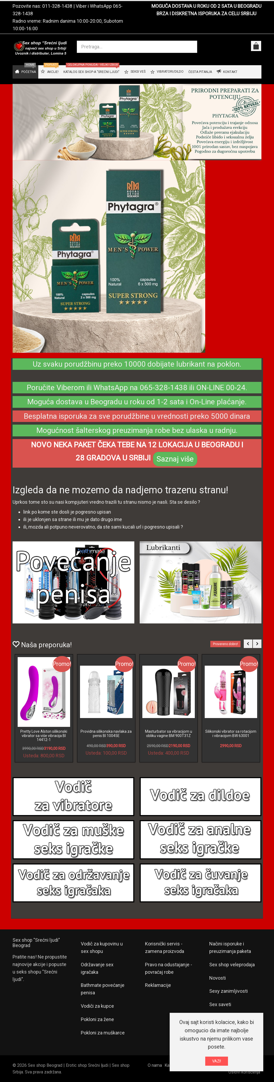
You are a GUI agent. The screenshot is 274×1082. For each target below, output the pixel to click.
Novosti (217, 978)
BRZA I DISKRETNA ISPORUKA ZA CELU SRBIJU (206, 13)
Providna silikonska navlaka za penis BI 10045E (106, 733)
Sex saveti (220, 1004)
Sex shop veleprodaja (232, 964)
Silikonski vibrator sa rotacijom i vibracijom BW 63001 (230, 733)
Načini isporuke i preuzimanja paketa (230, 947)
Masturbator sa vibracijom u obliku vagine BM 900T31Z (168, 733)
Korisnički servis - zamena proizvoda (164, 947)
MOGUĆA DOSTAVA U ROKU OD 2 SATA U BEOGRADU (206, 6)
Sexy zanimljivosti (228, 991)
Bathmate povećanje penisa (102, 988)
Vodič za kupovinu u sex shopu (102, 947)
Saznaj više (175, 459)
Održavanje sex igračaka (97, 968)
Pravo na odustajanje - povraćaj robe (168, 968)
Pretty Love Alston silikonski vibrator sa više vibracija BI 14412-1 (43, 735)
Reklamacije (158, 985)
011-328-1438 (57, 6)
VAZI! (216, 1061)
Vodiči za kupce (97, 1006)
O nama (155, 1065)
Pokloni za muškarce (103, 1033)
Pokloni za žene (97, 1019)
